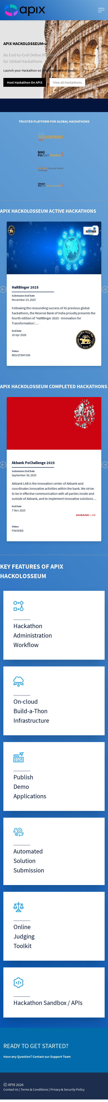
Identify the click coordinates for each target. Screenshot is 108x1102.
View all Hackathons (67, 82)
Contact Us (10, 1089)
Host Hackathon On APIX (24, 82)
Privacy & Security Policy (67, 1089)
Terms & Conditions (34, 1089)
